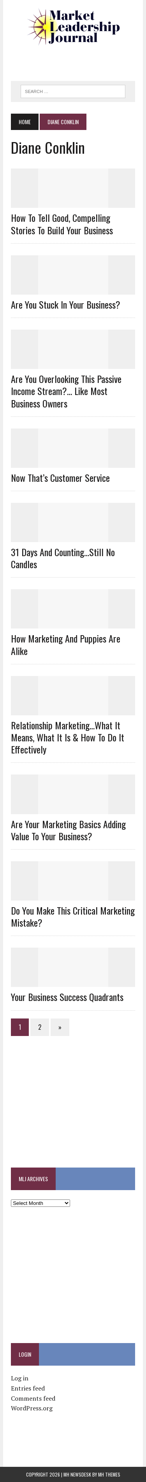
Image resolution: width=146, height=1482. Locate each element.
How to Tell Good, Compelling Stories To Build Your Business (62, 224)
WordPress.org (32, 1408)
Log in (19, 1378)
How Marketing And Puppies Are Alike (65, 644)
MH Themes (109, 1474)
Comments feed (33, 1398)
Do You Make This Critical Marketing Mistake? (73, 916)
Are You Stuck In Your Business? (65, 304)
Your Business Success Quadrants (67, 997)
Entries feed (28, 1388)
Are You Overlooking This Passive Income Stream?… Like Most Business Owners (66, 391)
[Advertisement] (78, 60)
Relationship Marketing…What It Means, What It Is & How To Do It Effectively (67, 737)
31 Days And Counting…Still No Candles (63, 558)
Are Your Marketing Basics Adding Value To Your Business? (68, 830)
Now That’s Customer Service (60, 478)
